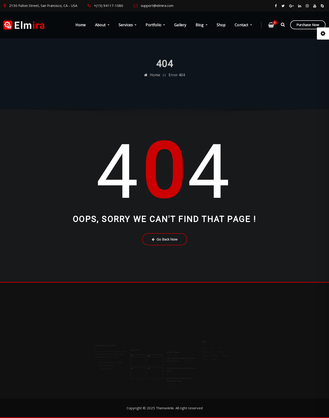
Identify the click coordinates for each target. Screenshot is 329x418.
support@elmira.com (157, 5)
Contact (243, 24)
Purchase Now (307, 24)
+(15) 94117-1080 (108, 5)
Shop (221, 24)
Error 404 (177, 70)
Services (128, 24)
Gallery (180, 24)
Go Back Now (165, 239)
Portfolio (155, 24)
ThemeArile (165, 408)
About (102, 24)
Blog (201, 24)
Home (80, 24)
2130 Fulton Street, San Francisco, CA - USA (43, 5)
